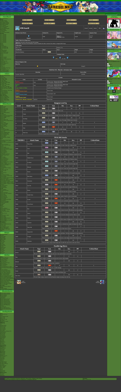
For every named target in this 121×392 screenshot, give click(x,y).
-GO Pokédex (2, 31)
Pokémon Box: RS (3, 196)
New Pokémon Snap (3, 124)
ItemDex (1, 43)
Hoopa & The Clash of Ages (5, 279)
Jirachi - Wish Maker (4, 264)
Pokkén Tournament (3, 152)
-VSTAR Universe (3, 361)
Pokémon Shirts (3, 63)
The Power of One (3, 259)
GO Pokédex (27, 14)
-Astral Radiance (3, 332)
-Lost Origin (2, 330)
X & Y (1, 139)
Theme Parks (2, 64)
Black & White (2, 156)
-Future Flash (2, 352)
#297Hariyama (23, 282)
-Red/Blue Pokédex (3, 20)
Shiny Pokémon (3, 94)
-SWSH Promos (3, 347)
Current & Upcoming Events (5, 67)
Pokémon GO (2, 107)
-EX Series (2, 342)
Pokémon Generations (4, 96)
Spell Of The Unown (3, 260)
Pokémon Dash (3, 194)
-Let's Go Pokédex (3, 27)
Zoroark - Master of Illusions (5, 272)
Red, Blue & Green (3, 213)
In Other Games (3, 224)
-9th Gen (1, 54)
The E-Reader (2, 203)
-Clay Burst (2, 357)
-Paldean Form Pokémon (4, 71)
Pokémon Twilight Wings (4, 97)
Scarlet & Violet (3, 106)
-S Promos (2, 374)
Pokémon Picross (3, 150)
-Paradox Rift (2, 323)
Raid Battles (2, 320)
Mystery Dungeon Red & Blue (5, 199)
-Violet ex (2, 360)
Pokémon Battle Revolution (5, 180)
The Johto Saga (3, 80)
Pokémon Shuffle (3, 147)
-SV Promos (2, 346)
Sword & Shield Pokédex (34, 14)
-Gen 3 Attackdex (3, 36)
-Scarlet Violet (2, 327)
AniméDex (2, 76)
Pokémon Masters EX (4, 109)
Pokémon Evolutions (3, 98)
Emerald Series (3, 245)
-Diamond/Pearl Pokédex (4, 23)
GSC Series (2, 242)
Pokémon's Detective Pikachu (5, 286)
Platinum (1, 173)
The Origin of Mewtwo (4, 257)
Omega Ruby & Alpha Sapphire (5, 140)
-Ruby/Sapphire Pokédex (4, 22)
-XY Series (2, 339)
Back (84, 379)
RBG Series (2, 240)
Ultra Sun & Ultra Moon (4, 129)
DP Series (2, 246)
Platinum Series (3, 247)
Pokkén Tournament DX (4, 134)
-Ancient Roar (2, 353)
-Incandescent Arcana (4, 363)
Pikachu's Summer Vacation (5, 292)
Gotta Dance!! (2, 297)
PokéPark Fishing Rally (4, 202)
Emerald (1, 191)
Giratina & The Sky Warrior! (5, 270)
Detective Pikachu (3, 135)
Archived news (5, 18)
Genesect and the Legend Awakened (6, 277)
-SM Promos (2, 348)
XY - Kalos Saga (3, 85)
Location (90, 28)
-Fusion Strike (2, 334)
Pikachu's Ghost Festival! (4, 299)
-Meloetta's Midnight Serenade (5, 276)
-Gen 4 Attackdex (3, 37)
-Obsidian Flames (3, 325)
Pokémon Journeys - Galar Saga (5, 87)
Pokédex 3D (2, 165)
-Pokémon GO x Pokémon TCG (5, 331)
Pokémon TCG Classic (4, 321)
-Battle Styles (2, 338)
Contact (13, 14)
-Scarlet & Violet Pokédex (4, 32)
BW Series (2, 249)
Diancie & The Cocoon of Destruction (7, 278)
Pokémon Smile (3, 122)
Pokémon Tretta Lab (3, 159)
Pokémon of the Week (4, 53)
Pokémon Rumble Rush (4, 133)
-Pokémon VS (2, 371)
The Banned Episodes (4, 93)
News (1, 18)
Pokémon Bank (3, 141)
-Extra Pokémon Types (4, 316)
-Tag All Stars (2, 370)
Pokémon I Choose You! (4, 281)
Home (7, 14)
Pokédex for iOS (3, 170)
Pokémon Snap (2, 216)
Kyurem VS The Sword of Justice (6, 275)
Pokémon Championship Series (5, 59)
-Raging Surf (2, 354)
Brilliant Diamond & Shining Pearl (6, 115)
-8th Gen (1, 55)
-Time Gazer (2, 367)
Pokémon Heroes (3, 263)
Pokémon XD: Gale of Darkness (6, 193)
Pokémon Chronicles (3, 91)
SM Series (2, 253)
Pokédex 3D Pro (3, 166)
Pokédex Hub (21, 14)
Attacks (95, 28)
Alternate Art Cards (3, 319)
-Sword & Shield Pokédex (4, 28)
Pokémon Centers (3, 58)
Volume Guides (3, 239)
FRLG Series (2, 244)
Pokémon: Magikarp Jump (5, 132)
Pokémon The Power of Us (5, 282)
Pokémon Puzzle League (4, 215)
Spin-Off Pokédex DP (4, 47)
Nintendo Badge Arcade (4, 154)
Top (90, 379)
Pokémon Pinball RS (3, 197)
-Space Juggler (2, 366)
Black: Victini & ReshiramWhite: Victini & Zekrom (5, 274)
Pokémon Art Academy (4, 144)
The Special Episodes (4, 92)
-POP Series (2, 350)
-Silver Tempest (3, 329)
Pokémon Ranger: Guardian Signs (6, 175)
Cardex (1, 49)
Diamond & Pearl (3, 172)
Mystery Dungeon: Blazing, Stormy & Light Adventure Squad (7, 178)
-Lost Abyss (2, 364)
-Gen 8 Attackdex (3, 41)
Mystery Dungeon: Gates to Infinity (6, 161)
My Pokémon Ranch (3, 185)
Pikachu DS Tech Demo (4, 201)
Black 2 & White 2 (3, 157)
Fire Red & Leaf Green (4, 190)
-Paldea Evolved (3, 326)
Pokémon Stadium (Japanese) (5, 218)
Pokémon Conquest (3, 162)
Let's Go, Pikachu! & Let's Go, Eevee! (7, 130)
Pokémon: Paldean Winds (4, 100)
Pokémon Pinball (3, 217)
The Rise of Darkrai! (3, 269)
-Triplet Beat (2, 358)
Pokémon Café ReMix (4, 108)
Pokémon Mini (2, 210)
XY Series (2, 251)
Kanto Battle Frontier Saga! (5, 82)
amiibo (1, 230)
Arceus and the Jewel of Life (5, 271)
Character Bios (2, 77)
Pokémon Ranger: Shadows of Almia (6, 182)
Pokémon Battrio (3, 186)
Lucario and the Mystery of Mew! (6, 266)
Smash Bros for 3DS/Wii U (5, 153)
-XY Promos (2, 349)
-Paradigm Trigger (3, 362)
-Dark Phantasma (3, 365)
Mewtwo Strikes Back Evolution (6, 283)
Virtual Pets (2, 229)
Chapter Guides (3, 238)
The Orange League (3, 79)
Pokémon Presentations (4, 62)
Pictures (110, 66)
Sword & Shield (3, 114)
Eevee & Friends (3, 306)
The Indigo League (3, 78)
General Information (3, 234)
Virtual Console (3, 225)
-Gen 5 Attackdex (3, 38)
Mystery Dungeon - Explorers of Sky (6, 181)
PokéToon (2, 101)
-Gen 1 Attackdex (3, 34)
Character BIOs (3, 236)
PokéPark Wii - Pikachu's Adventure (6, 179)
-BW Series (2, 340)
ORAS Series (2, 252)
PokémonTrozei (3, 200)
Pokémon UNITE (3, 110)
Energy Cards (2, 318)
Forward (87, 379)
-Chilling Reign (3, 337)
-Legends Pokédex (3, 30)
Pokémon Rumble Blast (4, 164)
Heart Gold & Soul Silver (4, 174)
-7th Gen (1, 56)
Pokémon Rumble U (3, 160)
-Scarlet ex (2, 359)
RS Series (2, 243)
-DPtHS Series (2, 341)
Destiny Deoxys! (3, 265)
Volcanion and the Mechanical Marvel (7, 280)
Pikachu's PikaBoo (3, 295)
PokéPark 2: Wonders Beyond (5, 163)
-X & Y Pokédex (3, 25)
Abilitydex (2, 45)
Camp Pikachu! (3, 296)
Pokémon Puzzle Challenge (5, 209)
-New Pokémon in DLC (4, 70)
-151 (1, 324)
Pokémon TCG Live (3, 126)
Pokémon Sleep (3, 111)
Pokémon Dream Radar (4, 158)
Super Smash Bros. (3, 220)
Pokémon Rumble (3, 176)
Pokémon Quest (3, 136)
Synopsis (109, 81)
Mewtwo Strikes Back (4, 258)
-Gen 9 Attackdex (3, 42)
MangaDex (2, 235)
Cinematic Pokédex (3, 50)
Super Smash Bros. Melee (4, 211)
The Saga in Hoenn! (3, 81)
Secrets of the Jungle (3, 284)
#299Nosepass (98, 282)
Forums (9, 14)
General (86, 28)
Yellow (1, 214)
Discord (16, 14)
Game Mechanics (3, 51)
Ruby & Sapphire (3, 189)
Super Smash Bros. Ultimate (5, 137)
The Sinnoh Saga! (3, 83)
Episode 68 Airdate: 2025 (114, 78)
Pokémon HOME (3, 117)
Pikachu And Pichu (3, 294)
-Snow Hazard (2, 356)
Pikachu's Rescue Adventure (5, 293)
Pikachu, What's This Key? (5, 307)
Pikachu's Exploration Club (5, 301)
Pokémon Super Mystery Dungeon (6, 149)
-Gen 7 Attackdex (3, 40)
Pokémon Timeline (3, 57)
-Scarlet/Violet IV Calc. (4, 52)
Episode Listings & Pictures (5, 75)
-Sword (1, 368)
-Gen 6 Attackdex (3, 39)
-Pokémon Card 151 (3, 355)
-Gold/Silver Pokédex (4, 21)
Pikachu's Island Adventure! (5, 300)
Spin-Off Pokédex (3, 46)
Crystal (1, 207)
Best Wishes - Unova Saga (4, 84)
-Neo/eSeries (2, 343)
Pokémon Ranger (3, 198)
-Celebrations (2, 335)
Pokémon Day (2, 61)
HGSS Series (2, 248)
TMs (100, 28)
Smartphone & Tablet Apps (5, 228)
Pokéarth (41, 14)
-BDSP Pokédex (3, 29)
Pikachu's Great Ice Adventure (5, 302)
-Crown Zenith (2, 328)
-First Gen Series (3, 344)
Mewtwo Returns (3, 261)
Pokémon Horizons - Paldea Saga (6, 90)
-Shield (1, 369)
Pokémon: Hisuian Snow (4, 99)
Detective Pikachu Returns (5, 112)
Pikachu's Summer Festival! (5, 298)
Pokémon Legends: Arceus (5, 116)
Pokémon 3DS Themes (4, 227)
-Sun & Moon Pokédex (4, 26)
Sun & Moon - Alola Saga (4, 86)
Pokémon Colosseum (4, 192)
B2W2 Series (2, 250)
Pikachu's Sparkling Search (5, 303)
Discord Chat (2, 66)
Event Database (3, 68)
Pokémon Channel (3, 195)
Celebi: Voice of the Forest (5, 262)
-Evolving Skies (3, 336)
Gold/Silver (2, 206)
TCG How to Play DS (4, 169)
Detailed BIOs (2, 237)
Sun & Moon (2, 128)
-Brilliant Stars (2, 333)
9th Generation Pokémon (4, 69)
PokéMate (2, 204)
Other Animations (3, 102)
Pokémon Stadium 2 (3, 208)
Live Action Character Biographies (6, 289)
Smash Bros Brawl (3, 187)
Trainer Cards (2, 317)
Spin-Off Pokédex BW (4, 48)
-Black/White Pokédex (4, 24)
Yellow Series (2, 241)
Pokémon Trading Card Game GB (6, 219)
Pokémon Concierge (3, 60)
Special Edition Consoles (4, 226)
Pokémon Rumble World (4, 148)
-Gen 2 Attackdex (3, 35)
